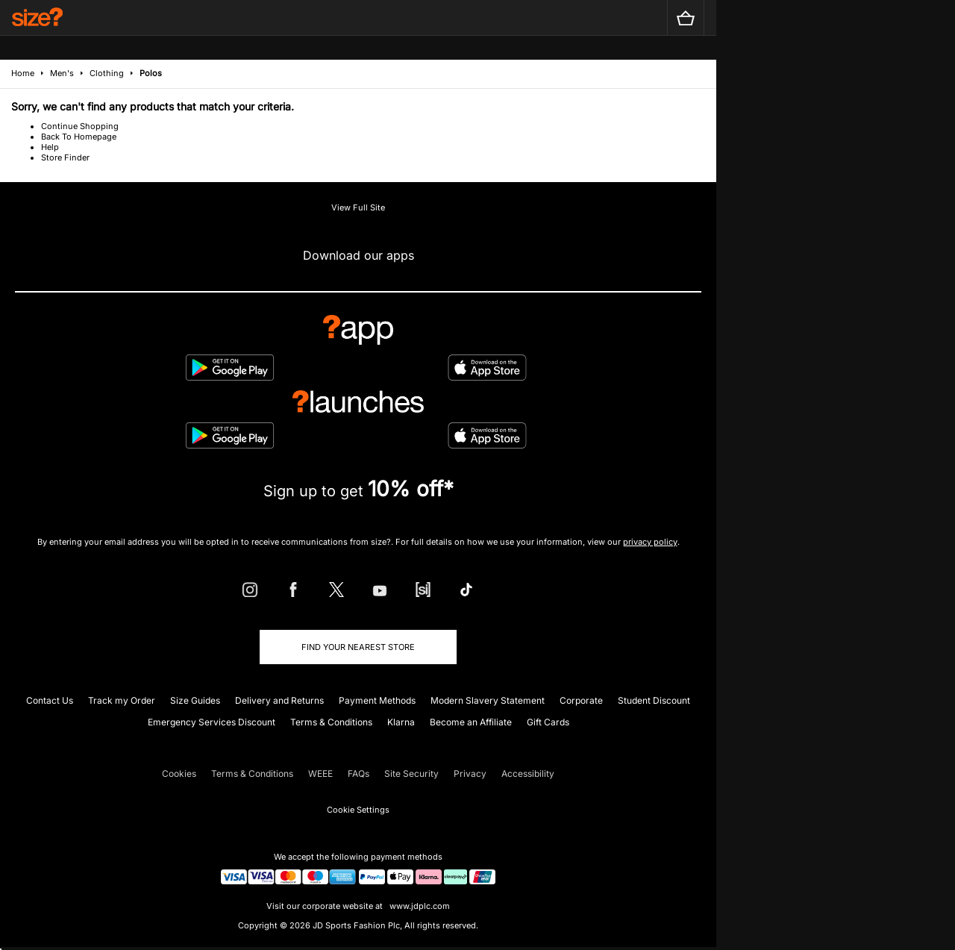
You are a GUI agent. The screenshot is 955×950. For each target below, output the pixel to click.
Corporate (581, 700)
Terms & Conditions (331, 722)
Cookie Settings (358, 809)
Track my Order (121, 700)
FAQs (358, 773)
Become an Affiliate (471, 722)
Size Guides (195, 700)
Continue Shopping (80, 126)
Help (50, 147)
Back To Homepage (78, 136)
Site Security (411, 773)
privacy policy (650, 542)
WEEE (320, 773)
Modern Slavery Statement (487, 700)
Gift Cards (548, 722)
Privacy (470, 773)
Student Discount (654, 700)
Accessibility (527, 773)
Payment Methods (377, 700)
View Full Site (358, 207)
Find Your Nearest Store (358, 647)
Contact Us (49, 700)
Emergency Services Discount (211, 722)
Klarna (401, 722)
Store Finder (65, 157)
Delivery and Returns (279, 700)
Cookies (179, 773)
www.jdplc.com (418, 906)
